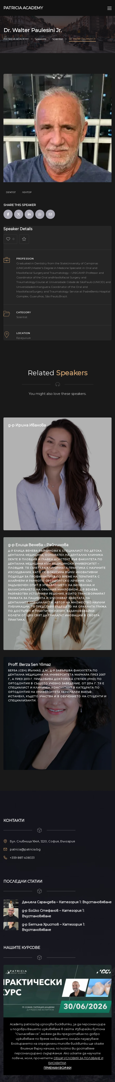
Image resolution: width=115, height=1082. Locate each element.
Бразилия (23, 338)
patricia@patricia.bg (25, 849)
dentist (11, 192)
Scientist (21, 317)
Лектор (27, 192)
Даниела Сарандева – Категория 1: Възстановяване (67, 902)
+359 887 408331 (22, 857)
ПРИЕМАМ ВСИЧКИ (57, 1068)
